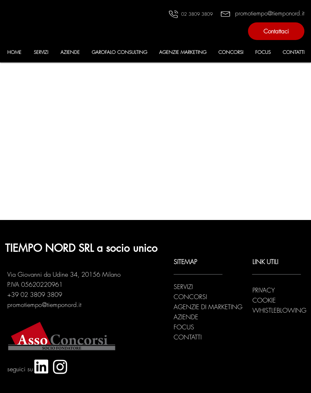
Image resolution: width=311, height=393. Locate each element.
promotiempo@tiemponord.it (44, 304)
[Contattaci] (276, 31)
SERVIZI (183, 286)
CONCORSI (190, 296)
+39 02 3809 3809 (34, 294)
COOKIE (264, 300)
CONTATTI (188, 337)
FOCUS (184, 327)
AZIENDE (186, 317)
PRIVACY (264, 290)
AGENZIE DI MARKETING (208, 307)
